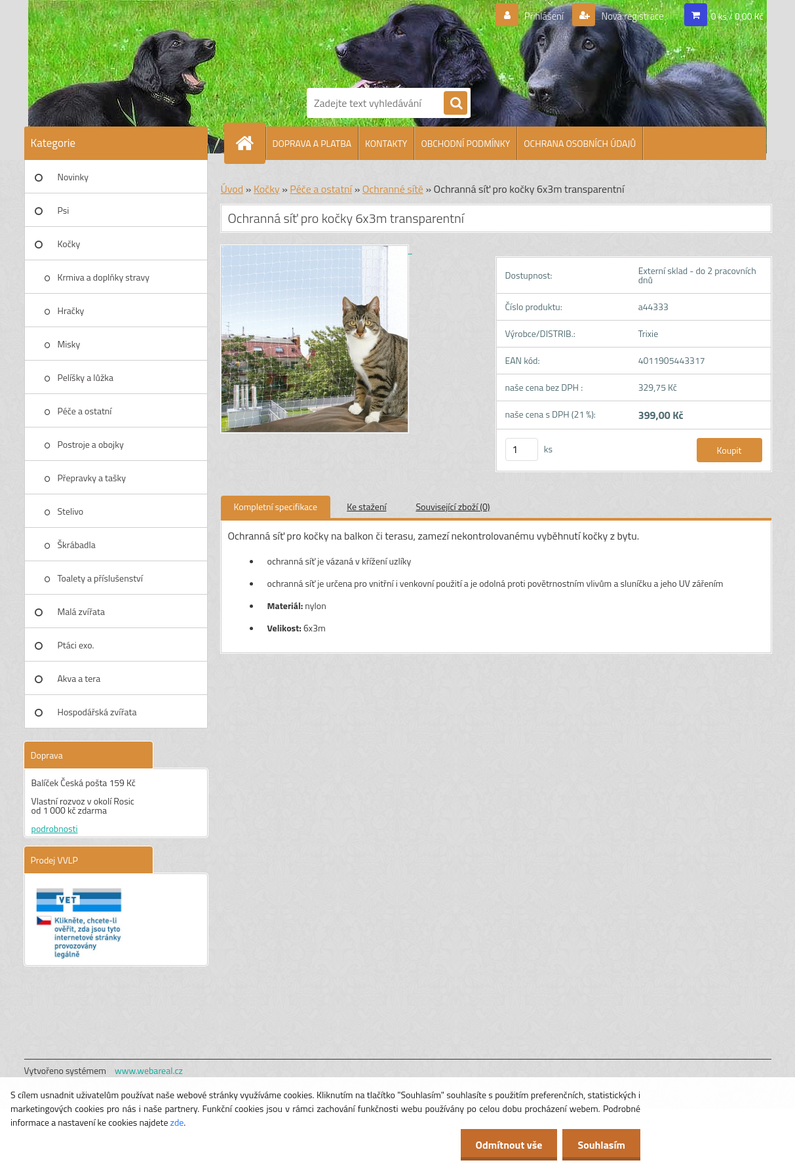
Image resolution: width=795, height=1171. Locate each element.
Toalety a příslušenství (100, 578)
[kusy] (521, 449)
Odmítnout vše (505, 1145)
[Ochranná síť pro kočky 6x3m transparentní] (316, 249)
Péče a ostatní (85, 411)
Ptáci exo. (76, 645)
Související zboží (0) (453, 506)
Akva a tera (79, 678)
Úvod (232, 189)
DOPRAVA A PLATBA (312, 143)
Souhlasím (600, 1145)
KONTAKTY (386, 143)
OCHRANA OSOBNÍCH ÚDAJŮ (580, 143)
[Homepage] (250, 143)
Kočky (69, 243)
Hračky (71, 310)
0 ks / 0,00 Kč (737, 16)
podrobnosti (54, 828)
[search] (455, 103)
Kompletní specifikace (276, 506)
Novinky (73, 177)
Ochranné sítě (392, 189)
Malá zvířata (82, 611)
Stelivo (71, 511)
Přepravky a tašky (92, 478)
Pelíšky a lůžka (85, 377)
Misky (69, 344)
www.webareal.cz (149, 1070)
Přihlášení (536, 16)
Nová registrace (628, 16)
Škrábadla (77, 544)
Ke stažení (366, 506)
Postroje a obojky (91, 444)
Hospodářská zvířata (97, 712)
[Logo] (351, 41)
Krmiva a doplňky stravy (104, 277)
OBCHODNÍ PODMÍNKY (465, 143)
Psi (63, 210)
